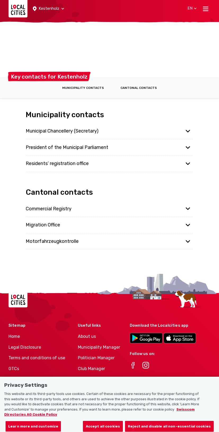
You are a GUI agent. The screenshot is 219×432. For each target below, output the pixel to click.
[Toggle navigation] (206, 8)
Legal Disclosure (24, 347)
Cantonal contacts (138, 88)
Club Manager (91, 368)
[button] (48, 8)
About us (87, 336)
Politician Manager (96, 357)
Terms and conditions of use (36, 357)
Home (14, 336)
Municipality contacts (83, 88)
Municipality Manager (99, 347)
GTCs (13, 368)
